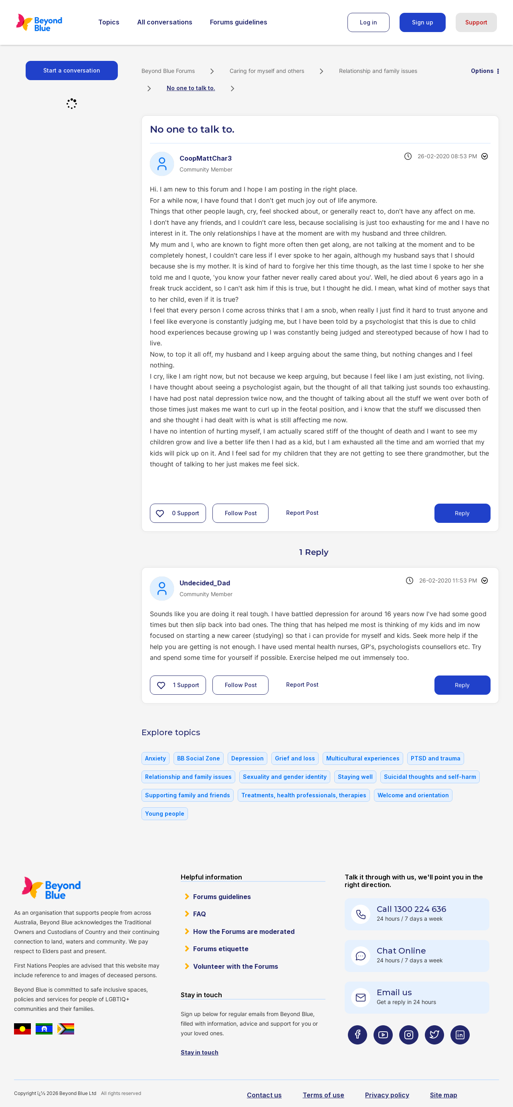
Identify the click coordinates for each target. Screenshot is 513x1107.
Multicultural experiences (363, 758)
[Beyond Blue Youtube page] (383, 1050)
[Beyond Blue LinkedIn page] (460, 1050)
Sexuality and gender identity (285, 776)
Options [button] (482, 70)
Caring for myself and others (267, 70)
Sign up (422, 22)
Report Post (302, 512)
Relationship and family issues (378, 70)
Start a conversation (71, 70)
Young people (164, 813)
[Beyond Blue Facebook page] (357, 1050)
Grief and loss (295, 758)
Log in (368, 22)
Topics (108, 22)
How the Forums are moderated (244, 932)
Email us (394, 992)
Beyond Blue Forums (50, 22)
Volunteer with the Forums (235, 966)
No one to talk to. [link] (191, 88)
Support (476, 22)
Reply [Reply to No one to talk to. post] (462, 513)
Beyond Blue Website (51, 888)
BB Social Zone (198, 758)
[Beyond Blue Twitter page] (434, 1050)
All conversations (164, 22)
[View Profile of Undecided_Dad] (205, 583)
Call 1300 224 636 (411, 909)
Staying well (355, 776)
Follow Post (241, 513)
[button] (160, 513)
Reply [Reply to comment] (462, 685)
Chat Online (401, 951)
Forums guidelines (238, 22)
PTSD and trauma (435, 758)
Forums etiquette (220, 949)
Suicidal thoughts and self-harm (430, 776)
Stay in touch (199, 1052)
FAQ (199, 914)
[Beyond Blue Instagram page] (409, 1050)
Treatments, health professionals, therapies (303, 795)
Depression (247, 758)
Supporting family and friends (187, 795)
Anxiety (155, 758)
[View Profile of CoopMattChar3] (206, 158)
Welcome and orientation (413, 795)
